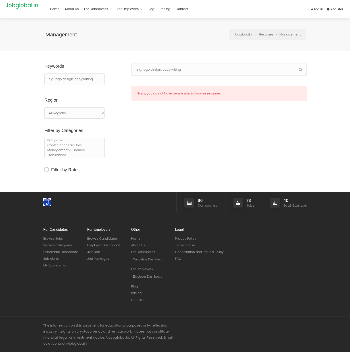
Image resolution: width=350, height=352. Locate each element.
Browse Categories (58, 245)
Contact (182, 9)
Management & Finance (74, 150)
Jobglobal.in (22, 5)
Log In (317, 9)
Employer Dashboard (103, 245)
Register (335, 9)
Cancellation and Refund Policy (199, 252)
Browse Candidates (102, 238)
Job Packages (98, 258)
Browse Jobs (53, 238)
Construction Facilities (74, 145)
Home (54, 9)
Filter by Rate (64, 169)
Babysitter (74, 140)
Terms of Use (185, 245)
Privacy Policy (185, 238)
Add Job (93, 252)
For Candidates (96, 9)
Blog (151, 9)
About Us (72, 9)
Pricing (165, 9)
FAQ (178, 258)
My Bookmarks (54, 265)
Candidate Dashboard (60, 252)
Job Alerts (51, 258)
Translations (74, 155)
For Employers (128, 9)
